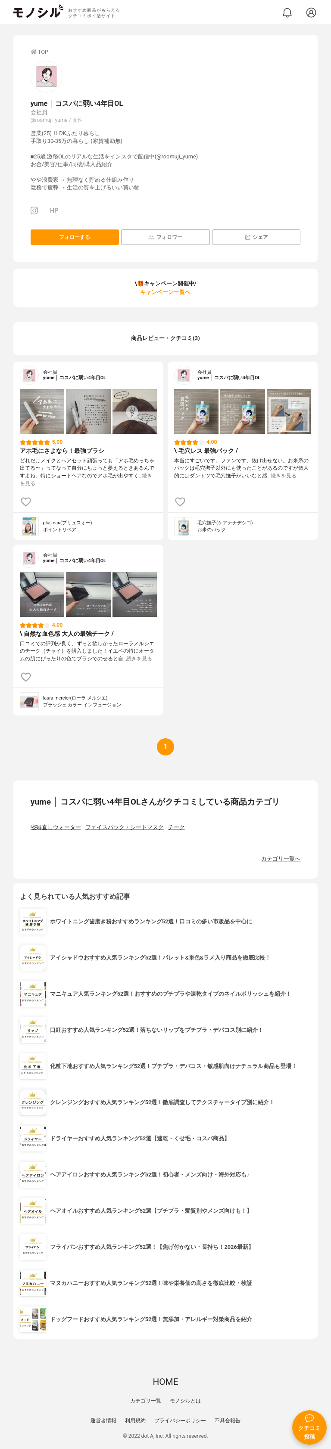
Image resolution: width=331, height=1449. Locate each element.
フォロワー (165, 237)
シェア (256, 237)
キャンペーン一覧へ (165, 292)
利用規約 (135, 1421)
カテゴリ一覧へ (280, 858)
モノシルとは (185, 1401)
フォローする (74, 237)
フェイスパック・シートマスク (124, 827)
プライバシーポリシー (180, 1421)
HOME (165, 1382)
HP (54, 210)
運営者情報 (103, 1421)
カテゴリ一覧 (145, 1401)
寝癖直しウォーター (56, 827)
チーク (176, 827)
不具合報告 (227, 1421)
